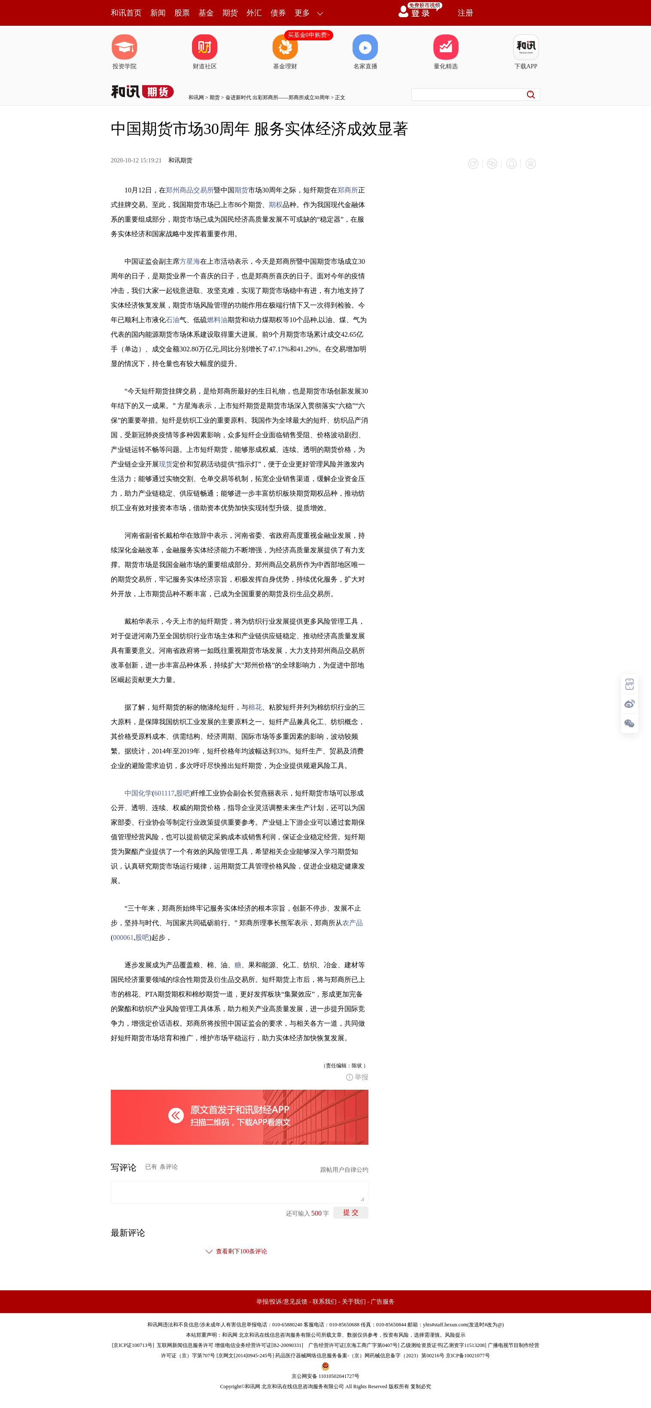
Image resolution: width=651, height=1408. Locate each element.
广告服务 (383, 1301)
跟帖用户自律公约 (344, 1169)
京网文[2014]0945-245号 (245, 1355)
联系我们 (325, 1301)
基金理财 (285, 52)
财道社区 (205, 52)
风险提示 (455, 1335)
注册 (465, 13)
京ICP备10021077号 (468, 1355)
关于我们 (354, 1301)
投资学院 (124, 52)
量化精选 (446, 52)
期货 (230, 13)
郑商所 (348, 189)
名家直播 (365, 52)
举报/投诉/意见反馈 (282, 1301)
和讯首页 (126, 13)
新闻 (158, 13)
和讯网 (196, 97)
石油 (172, 319)
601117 (164, 792)
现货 (166, 463)
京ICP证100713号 (132, 1345)
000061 (123, 937)
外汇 (254, 13)
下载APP (526, 52)
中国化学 (138, 792)
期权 (276, 204)
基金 (206, 13)
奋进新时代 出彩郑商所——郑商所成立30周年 (277, 97)
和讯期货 (180, 160)
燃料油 (217, 319)
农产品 (352, 922)
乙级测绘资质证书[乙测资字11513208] (444, 1345)
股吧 (183, 792)
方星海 (189, 261)
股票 (182, 13)
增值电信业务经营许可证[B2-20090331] (259, 1345)
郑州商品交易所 (190, 189)
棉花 (255, 706)
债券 (278, 13)
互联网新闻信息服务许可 (185, 1345)
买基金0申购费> (309, 35)
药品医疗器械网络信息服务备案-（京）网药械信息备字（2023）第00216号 (359, 1355)
